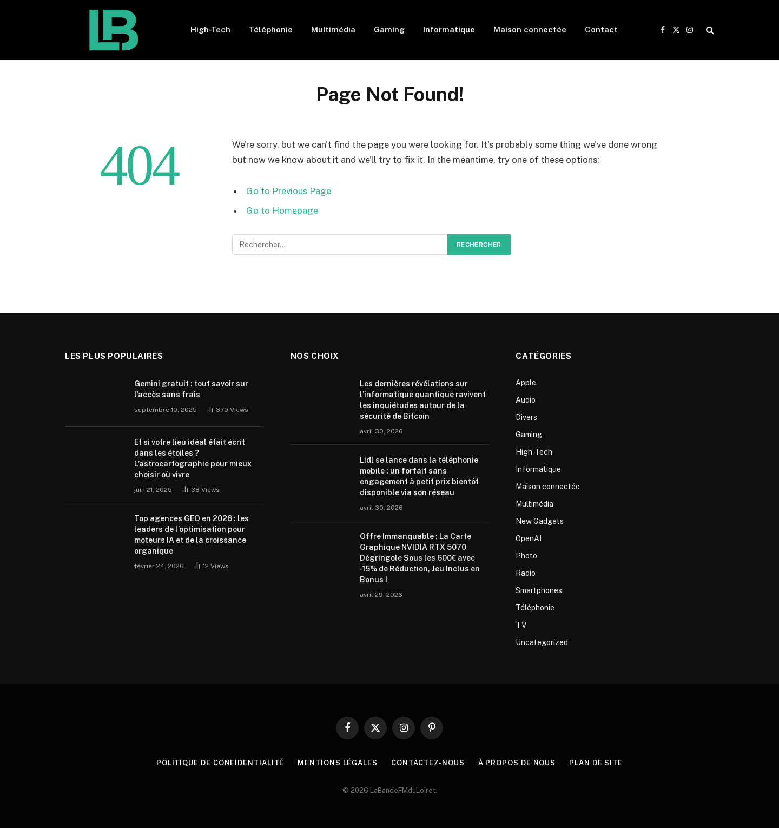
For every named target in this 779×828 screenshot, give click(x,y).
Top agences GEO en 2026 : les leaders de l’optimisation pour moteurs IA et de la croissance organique (191, 534)
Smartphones (539, 590)
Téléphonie (271, 29)
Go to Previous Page (288, 191)
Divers (526, 417)
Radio (526, 573)
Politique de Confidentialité (220, 763)
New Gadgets (540, 521)
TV (521, 625)
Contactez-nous (428, 763)
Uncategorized (542, 642)
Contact (601, 29)
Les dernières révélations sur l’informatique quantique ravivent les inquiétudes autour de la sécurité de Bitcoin (423, 399)
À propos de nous (517, 763)
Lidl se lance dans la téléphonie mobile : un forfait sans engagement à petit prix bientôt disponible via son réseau (419, 476)
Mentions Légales (338, 763)
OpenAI (529, 538)
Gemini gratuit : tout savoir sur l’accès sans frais (191, 389)
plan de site (596, 763)
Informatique (449, 29)
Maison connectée (529, 29)
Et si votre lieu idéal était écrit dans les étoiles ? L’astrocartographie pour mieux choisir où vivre (193, 458)
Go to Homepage (282, 210)
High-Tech (210, 29)
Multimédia (333, 29)
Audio (526, 400)
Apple (526, 382)
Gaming (389, 29)
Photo (526, 555)
